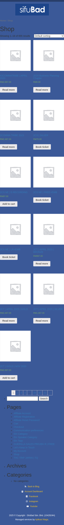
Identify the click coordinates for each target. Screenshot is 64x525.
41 (45, 392)
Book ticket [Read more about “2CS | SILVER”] (42, 147)
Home (3, 20)
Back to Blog (33, 486)
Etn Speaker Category (25, 437)
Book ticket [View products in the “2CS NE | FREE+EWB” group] (42, 200)
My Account (20, 451)
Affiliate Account (22, 413)
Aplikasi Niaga (41, 519)
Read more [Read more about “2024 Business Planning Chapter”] (42, 89)
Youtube (34, 506)
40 (39, 392)
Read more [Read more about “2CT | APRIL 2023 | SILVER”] (42, 320)
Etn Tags (18, 440)
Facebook (33, 496)
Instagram (33, 501)
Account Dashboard (34, 491)
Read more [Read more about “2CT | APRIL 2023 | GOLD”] (8, 320)
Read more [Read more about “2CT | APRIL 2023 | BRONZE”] (42, 263)
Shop (16, 454)
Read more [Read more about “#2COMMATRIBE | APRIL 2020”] (8, 89)
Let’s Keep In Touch (24, 447)
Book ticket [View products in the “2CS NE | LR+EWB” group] (8, 257)
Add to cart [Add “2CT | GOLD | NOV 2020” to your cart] (8, 378)
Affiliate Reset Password (26, 420)
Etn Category (21, 433)
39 (34, 392)
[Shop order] (49, 36)
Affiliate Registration (24, 416)
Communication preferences (29, 430)
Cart (16, 423)
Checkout (19, 427)
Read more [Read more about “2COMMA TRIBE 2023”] (8, 147)
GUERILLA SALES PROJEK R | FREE (34, 444)
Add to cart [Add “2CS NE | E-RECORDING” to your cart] (8, 204)
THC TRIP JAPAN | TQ (26, 457)
